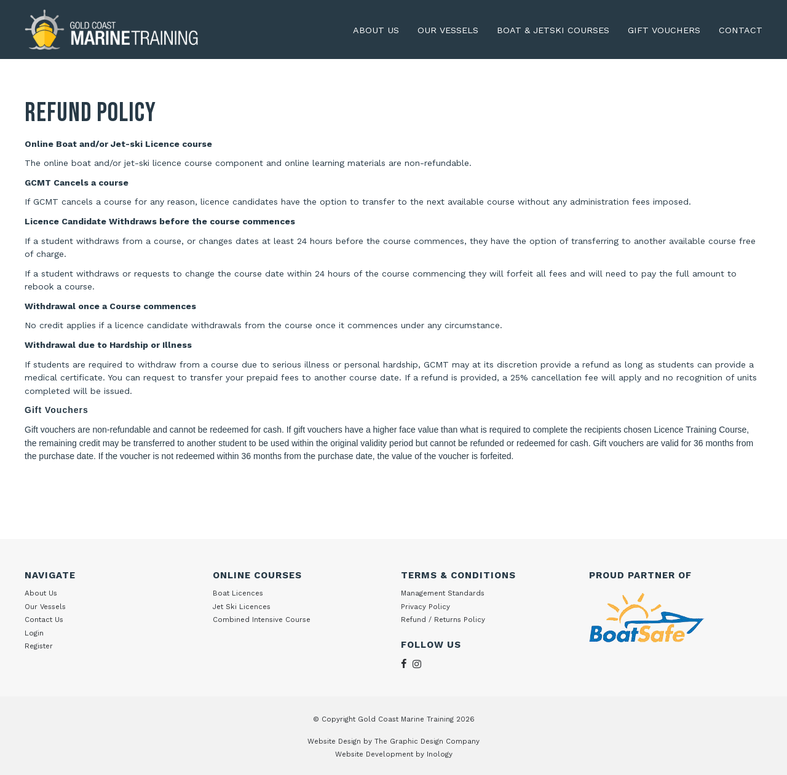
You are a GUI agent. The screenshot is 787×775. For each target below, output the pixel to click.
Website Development (374, 754)
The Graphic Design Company (427, 741)
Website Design (334, 741)
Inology (440, 754)
